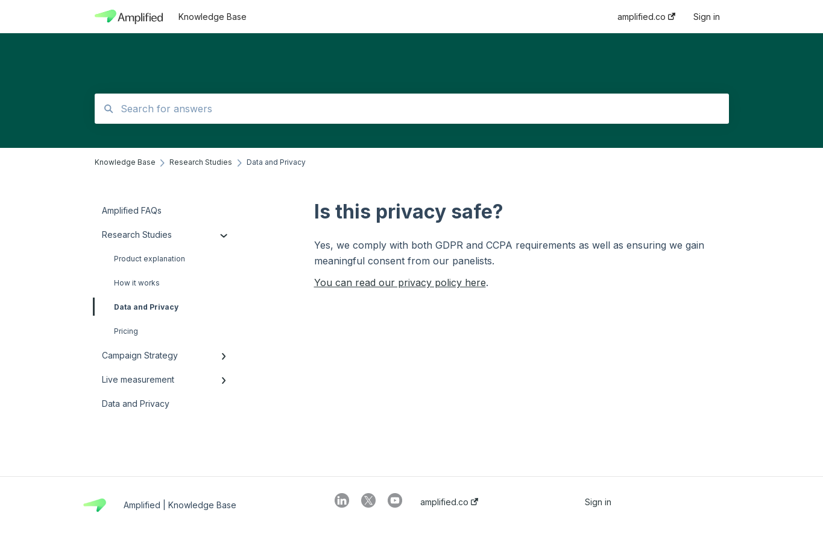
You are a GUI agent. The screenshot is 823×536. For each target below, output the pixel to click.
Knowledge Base (212, 16)
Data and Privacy (136, 307)
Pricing (126, 331)
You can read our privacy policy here (400, 282)
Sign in (598, 502)
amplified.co (449, 502)
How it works (137, 282)
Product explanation (149, 258)
